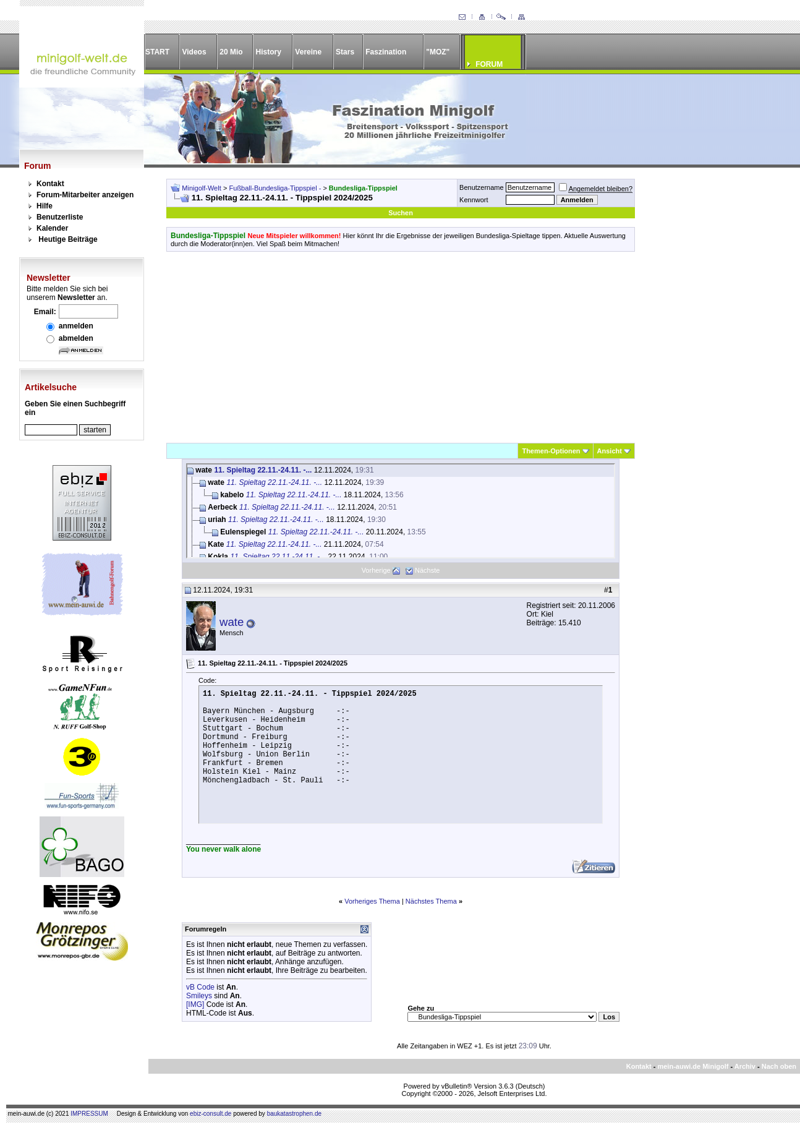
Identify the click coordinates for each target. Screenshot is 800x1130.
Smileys (199, 995)
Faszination (385, 52)
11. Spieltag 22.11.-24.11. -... (263, 470)
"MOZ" (437, 52)
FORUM (489, 64)
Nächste (427, 570)
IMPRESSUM (89, 1113)
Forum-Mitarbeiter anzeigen (85, 194)
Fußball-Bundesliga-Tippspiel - (276, 188)
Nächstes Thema (431, 901)
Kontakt (50, 183)
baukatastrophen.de (294, 1113)
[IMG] (195, 1004)
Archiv (744, 1066)
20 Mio (230, 52)
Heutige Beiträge (67, 239)
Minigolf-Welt (201, 188)
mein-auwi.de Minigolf (692, 1066)
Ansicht (609, 451)
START (157, 52)
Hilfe (44, 206)
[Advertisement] (400, 347)
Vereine (308, 52)
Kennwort (473, 199)
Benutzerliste (59, 217)
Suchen (400, 212)
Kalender (52, 228)
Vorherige (376, 570)
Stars (345, 52)
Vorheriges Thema (372, 901)
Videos (194, 52)
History (268, 52)
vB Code (200, 987)
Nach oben (779, 1066)
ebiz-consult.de (210, 1113)
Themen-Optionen (551, 451)
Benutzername (481, 187)
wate (231, 621)
